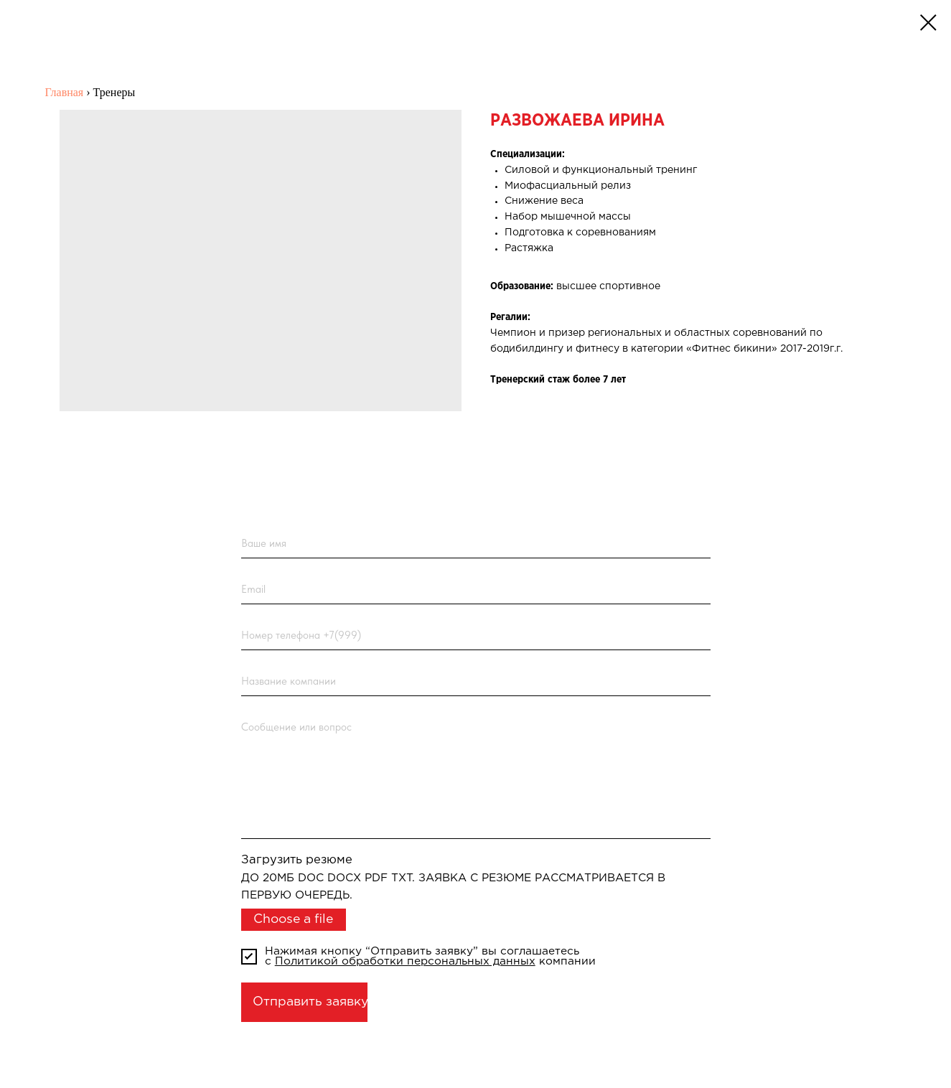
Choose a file (293, 919)
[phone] (476, 635)
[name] (476, 543)
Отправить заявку (310, 1002)
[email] (476, 589)
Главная (64, 92)
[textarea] (476, 775)
